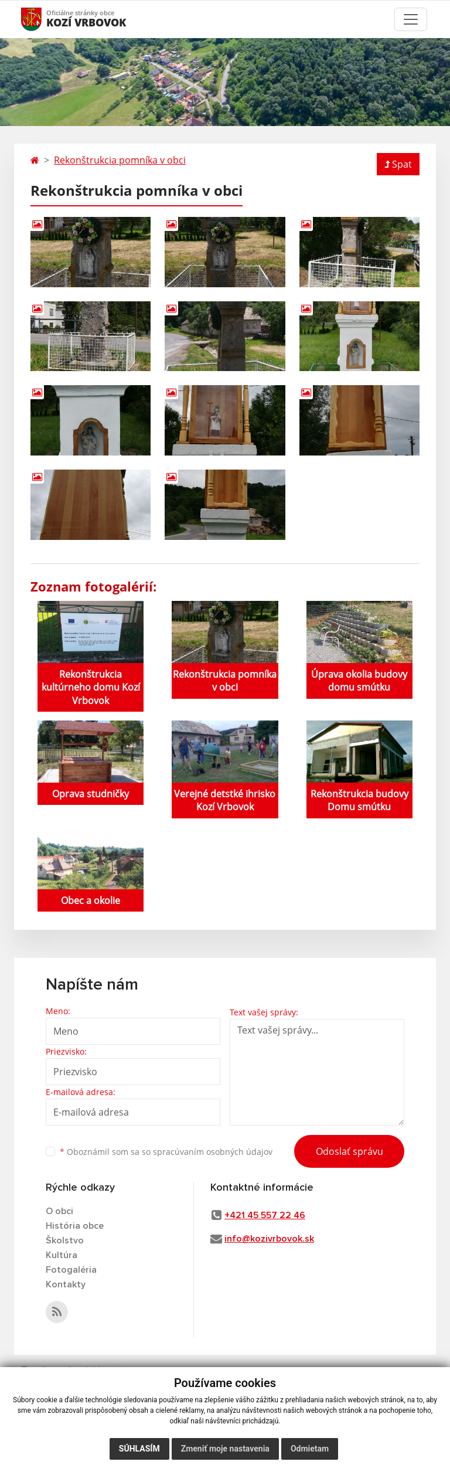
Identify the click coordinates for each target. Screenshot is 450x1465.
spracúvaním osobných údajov (212, 1151)
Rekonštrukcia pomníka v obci (120, 160)
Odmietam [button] (310, 1448)
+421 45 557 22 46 (264, 1215)
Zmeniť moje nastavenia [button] (225, 1448)
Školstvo (65, 1240)
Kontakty (66, 1284)
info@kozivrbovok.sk (269, 1238)
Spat (398, 164)
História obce (75, 1226)
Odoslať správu (349, 1151)
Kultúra (61, 1255)
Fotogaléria (71, 1269)
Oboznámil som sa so (166, 1151)
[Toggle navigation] (410, 19)
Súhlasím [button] (139, 1448)
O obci (59, 1211)
